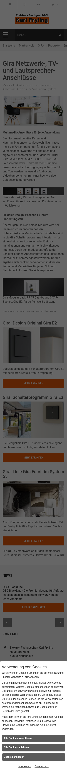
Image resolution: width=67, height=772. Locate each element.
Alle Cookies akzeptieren (18, 738)
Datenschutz (42, 766)
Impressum (24, 766)
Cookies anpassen (14, 756)
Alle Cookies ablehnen (16, 747)
